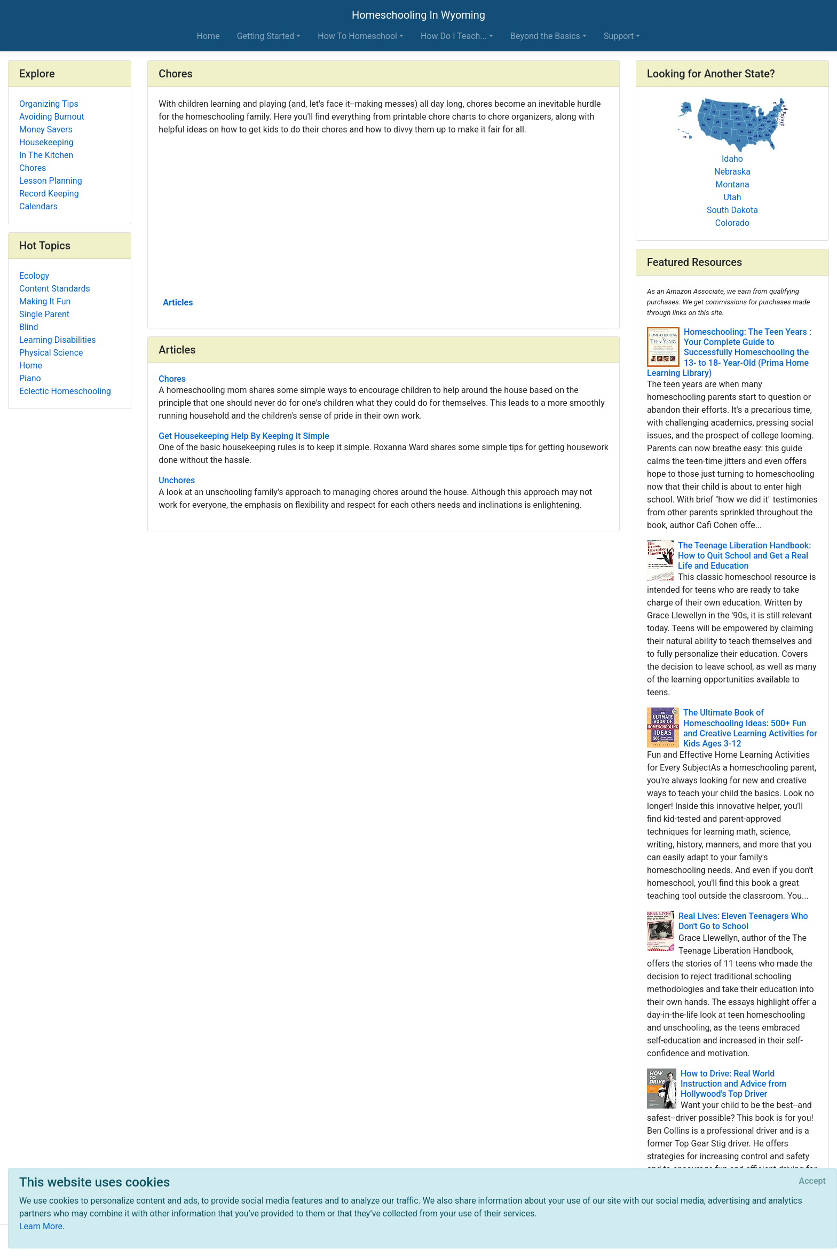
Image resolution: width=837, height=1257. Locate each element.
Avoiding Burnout (51, 117)
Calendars (38, 206)
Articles (178, 302)
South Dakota (732, 210)
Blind (28, 327)
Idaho (732, 159)
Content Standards (54, 289)
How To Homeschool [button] (357, 36)
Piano (30, 378)
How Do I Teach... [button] (454, 36)
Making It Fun (44, 301)
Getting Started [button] (266, 36)
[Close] (812, 1181)
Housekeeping (46, 142)
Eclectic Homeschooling (65, 391)
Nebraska (732, 172)
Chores (32, 168)
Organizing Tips (48, 104)
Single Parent (44, 314)
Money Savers (46, 129)
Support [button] (619, 36)
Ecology (34, 276)
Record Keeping (49, 193)
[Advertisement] (384, 215)
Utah (732, 197)
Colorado (732, 223)
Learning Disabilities (57, 340)
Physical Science (51, 353)
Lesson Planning (50, 181)
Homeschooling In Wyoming (418, 15)
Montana (732, 184)
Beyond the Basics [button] (545, 36)
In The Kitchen (46, 155)
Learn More (40, 1226)
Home (208, 36)
